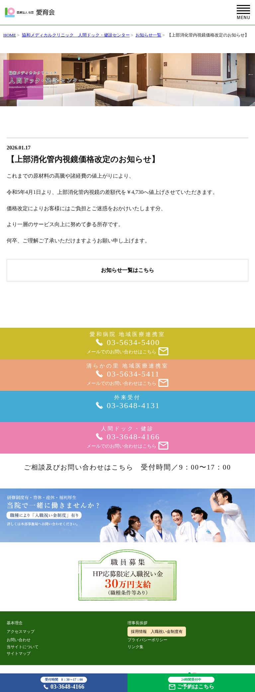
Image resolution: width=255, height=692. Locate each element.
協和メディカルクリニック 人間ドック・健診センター (76, 35)
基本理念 (15, 623)
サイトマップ (19, 653)
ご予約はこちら (191, 683)
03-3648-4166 (64, 683)
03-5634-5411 (133, 374)
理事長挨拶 (137, 623)
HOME (9, 35)
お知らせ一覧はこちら (127, 270)
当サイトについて (23, 647)
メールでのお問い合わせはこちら (127, 351)
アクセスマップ (21, 631)
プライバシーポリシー (147, 640)
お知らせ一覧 (148, 35)
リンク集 (135, 647)
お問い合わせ (19, 640)
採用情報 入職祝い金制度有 (157, 631)
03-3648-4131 (133, 405)
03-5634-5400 (133, 342)
